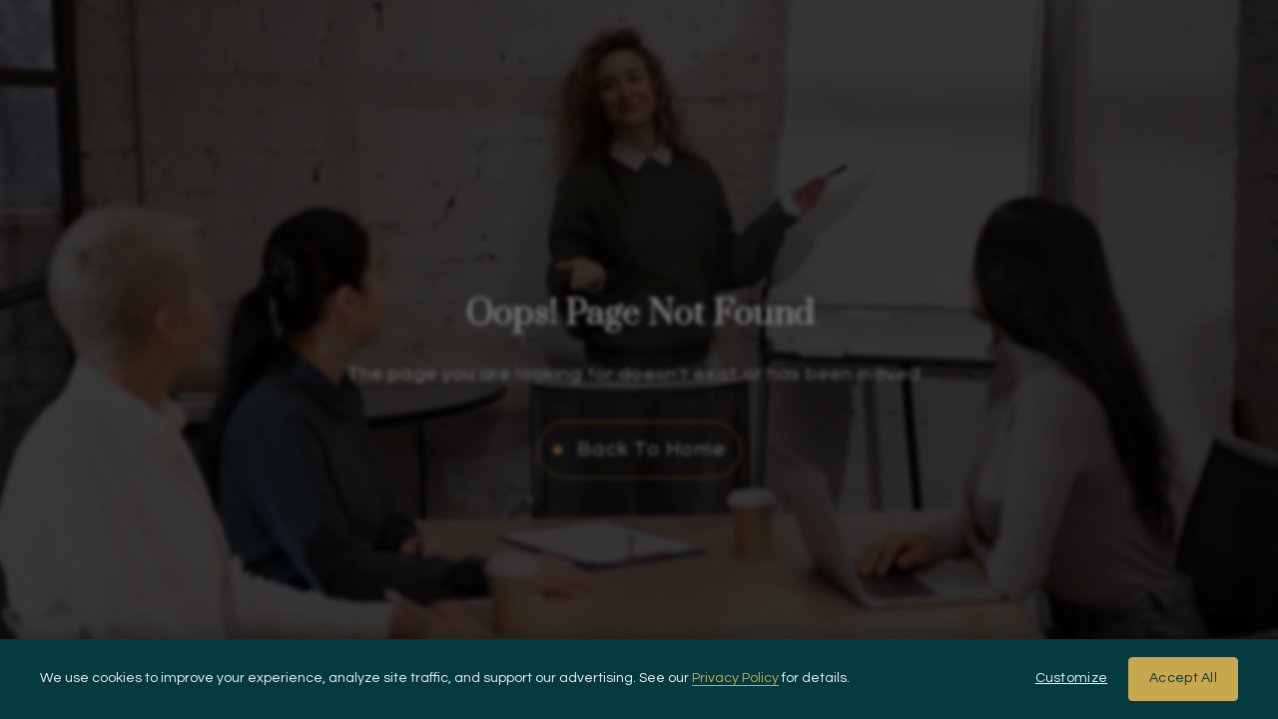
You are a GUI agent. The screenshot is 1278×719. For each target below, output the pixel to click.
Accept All (1183, 678)
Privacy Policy (735, 678)
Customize (1071, 678)
